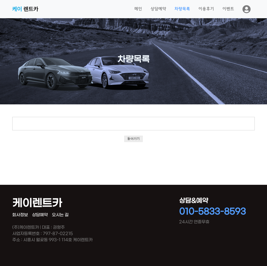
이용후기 (206, 9)
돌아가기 (133, 138)
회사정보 (20, 214)
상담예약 (158, 9)
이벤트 (228, 9)
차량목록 (182, 9)
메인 (138, 9)
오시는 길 (60, 214)
